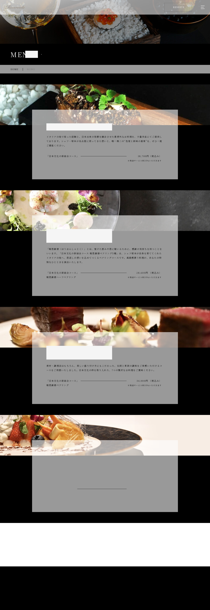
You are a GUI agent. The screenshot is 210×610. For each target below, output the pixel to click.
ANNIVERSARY (90, 580)
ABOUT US (57, 580)
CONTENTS (160, 580)
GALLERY (142, 580)
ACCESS (176, 580)
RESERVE (191, 580)
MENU (72, 580)
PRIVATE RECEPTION (117, 580)
